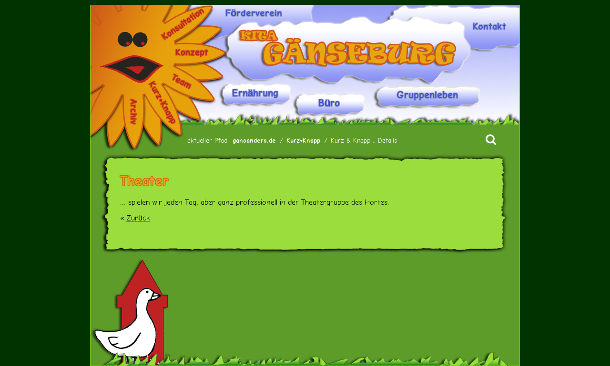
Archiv (133, 111)
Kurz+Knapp (163, 102)
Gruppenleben (427, 95)
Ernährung (255, 93)
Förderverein (253, 13)
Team (181, 82)
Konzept (191, 52)
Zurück (138, 218)
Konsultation (183, 24)
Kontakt (489, 26)
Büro (329, 103)
